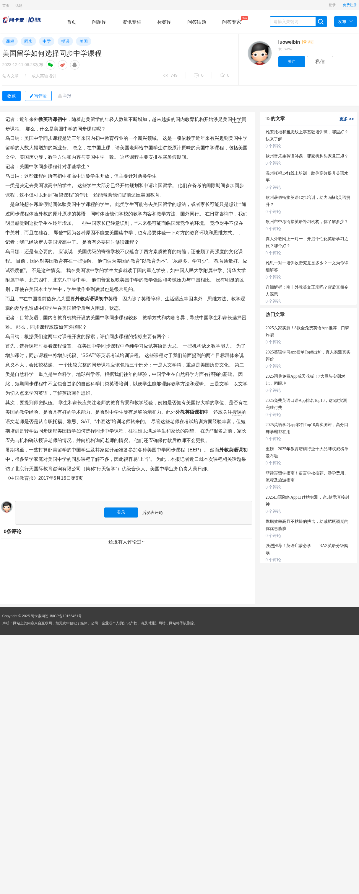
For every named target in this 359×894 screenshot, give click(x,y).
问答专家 (231, 20)
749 (170, 75)
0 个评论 (273, 146)
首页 (5, 6)
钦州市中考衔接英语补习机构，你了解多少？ (307, 222)
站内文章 (10, 75)
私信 (320, 61)
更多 (346, 119)
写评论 (38, 96)
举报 (67, 95)
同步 (28, 41)
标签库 (164, 21)
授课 (65, 41)
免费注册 (350, 5)
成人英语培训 (44, 75)
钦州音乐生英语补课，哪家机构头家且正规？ (307, 156)
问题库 (99, 21)
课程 (10, 41)
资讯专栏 (131, 21)
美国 (83, 41)
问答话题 (196, 21)
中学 (47, 41)
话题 (18, 6)
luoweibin (296, 42)
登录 (332, 5)
